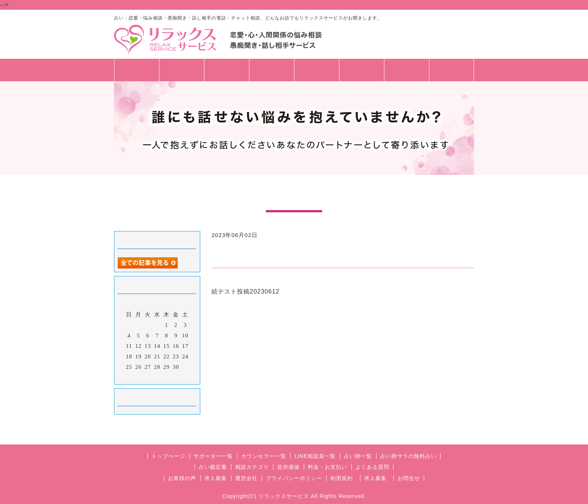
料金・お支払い (327, 467)
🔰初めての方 (361, 73)
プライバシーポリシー (294, 478)
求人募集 (451, 70)
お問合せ (406, 70)
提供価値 (288, 467)
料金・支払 (316, 70)
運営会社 (246, 478)
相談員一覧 (181, 73)
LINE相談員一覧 (315, 456)
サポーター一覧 (213, 456)
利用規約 (341, 478)
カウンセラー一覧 (263, 456)
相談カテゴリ (271, 70)
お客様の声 (182, 478)
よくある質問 (372, 467)
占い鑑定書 (213, 467)
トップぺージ (168, 456)
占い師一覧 (226, 70)
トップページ (136, 70)
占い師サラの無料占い (408, 456)
